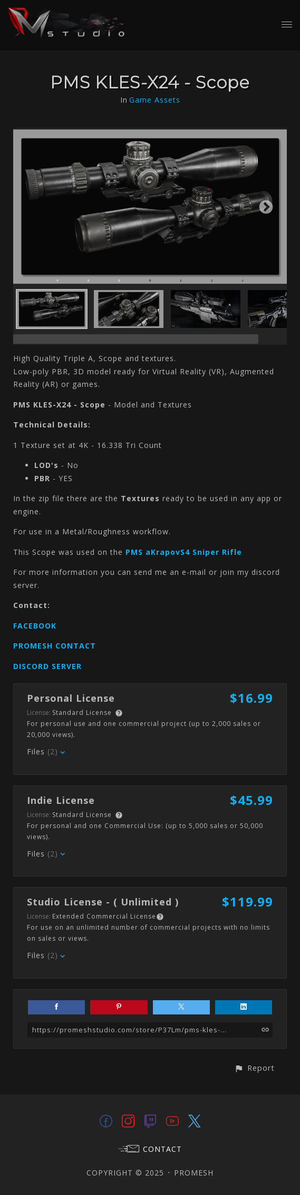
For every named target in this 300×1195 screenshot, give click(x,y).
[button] (254, 1068)
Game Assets (154, 100)
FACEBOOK (34, 626)
